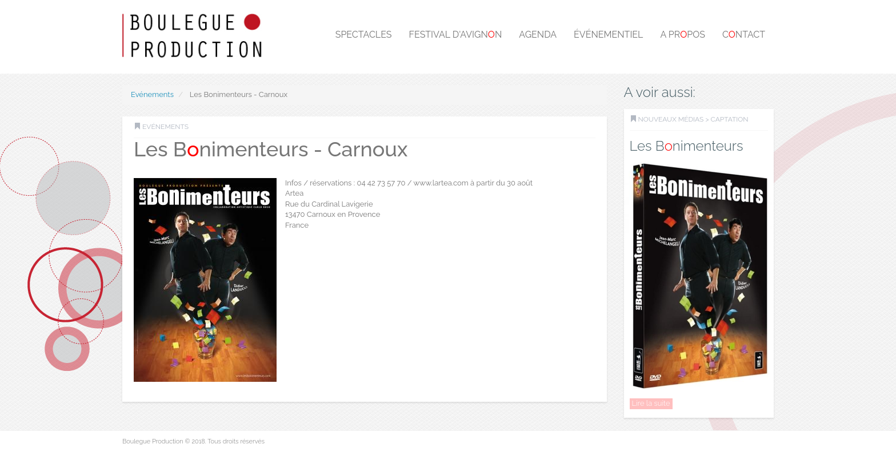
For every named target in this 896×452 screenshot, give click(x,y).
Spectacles (363, 34)
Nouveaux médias (671, 119)
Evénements (152, 94)
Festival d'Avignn (455, 34)
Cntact (743, 34)
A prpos (682, 34)
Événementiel (608, 34)
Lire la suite (651, 403)
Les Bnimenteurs (686, 146)
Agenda (538, 34)
